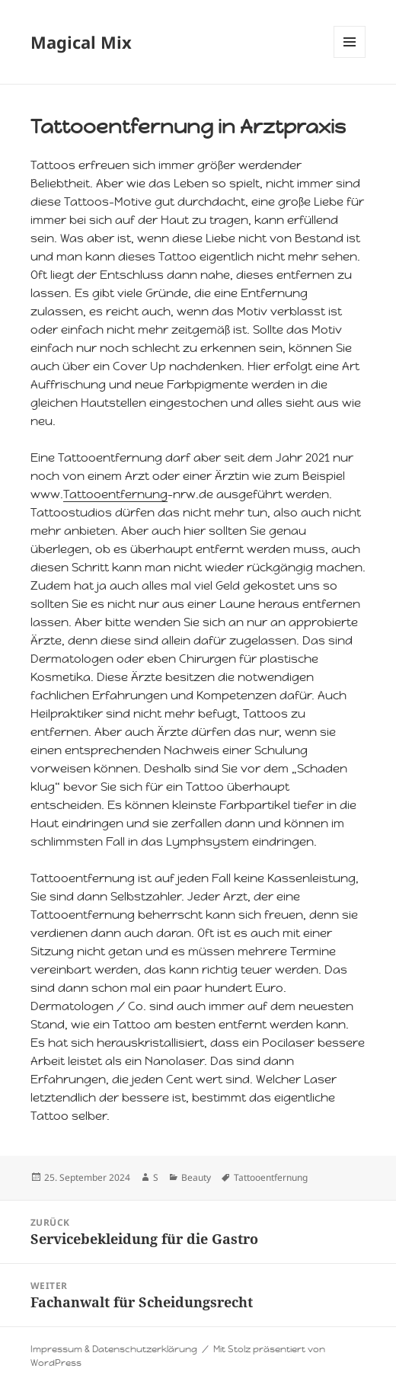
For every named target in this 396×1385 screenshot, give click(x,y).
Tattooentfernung (115, 494)
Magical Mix (81, 41)
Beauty (196, 1177)
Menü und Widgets (350, 57)
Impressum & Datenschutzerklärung (113, 1349)
